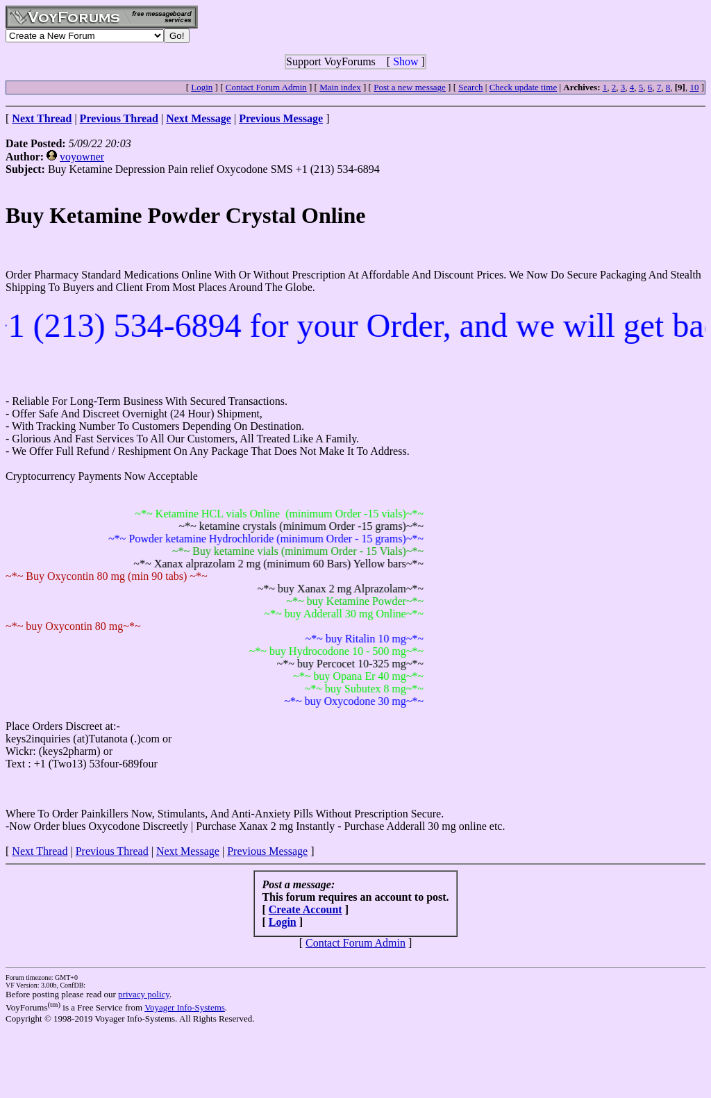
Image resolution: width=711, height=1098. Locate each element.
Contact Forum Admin (266, 87)
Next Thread (39, 851)
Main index (340, 87)
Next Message (187, 851)
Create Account (305, 909)
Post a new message (410, 87)
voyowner (82, 157)
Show (405, 61)
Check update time (523, 87)
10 (694, 87)
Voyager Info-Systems (184, 1007)
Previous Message (267, 851)
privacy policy (143, 994)
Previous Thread (112, 851)
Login (201, 87)
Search (470, 87)
